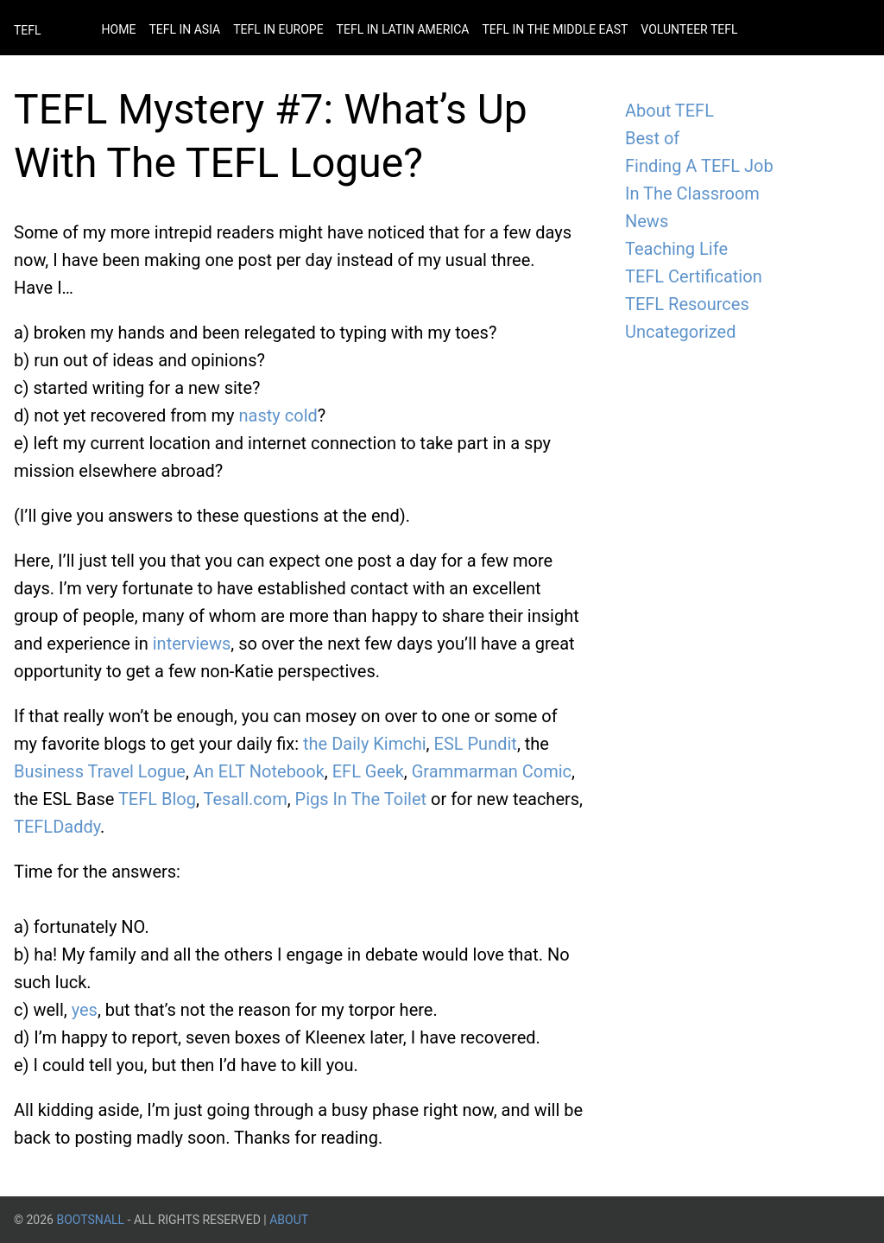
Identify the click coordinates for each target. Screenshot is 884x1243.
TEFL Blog (157, 799)
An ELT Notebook (259, 771)
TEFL (27, 30)
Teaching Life (676, 248)
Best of (652, 138)
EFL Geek (368, 771)
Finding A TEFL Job (699, 165)
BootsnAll (90, 1220)
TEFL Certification (693, 276)
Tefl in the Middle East (555, 29)
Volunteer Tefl (689, 29)
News (646, 221)
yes (85, 1009)
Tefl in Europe (278, 29)
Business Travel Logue (100, 771)
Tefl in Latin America (403, 29)
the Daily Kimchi (364, 743)
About (288, 1220)
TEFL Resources (687, 304)
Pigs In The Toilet (360, 799)
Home (119, 29)
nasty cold (278, 415)
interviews (192, 643)
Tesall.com (245, 799)
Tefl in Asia (184, 29)
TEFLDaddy (57, 826)
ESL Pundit (475, 743)
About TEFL (669, 110)
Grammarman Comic (491, 771)
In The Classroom (692, 193)
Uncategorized (680, 331)
